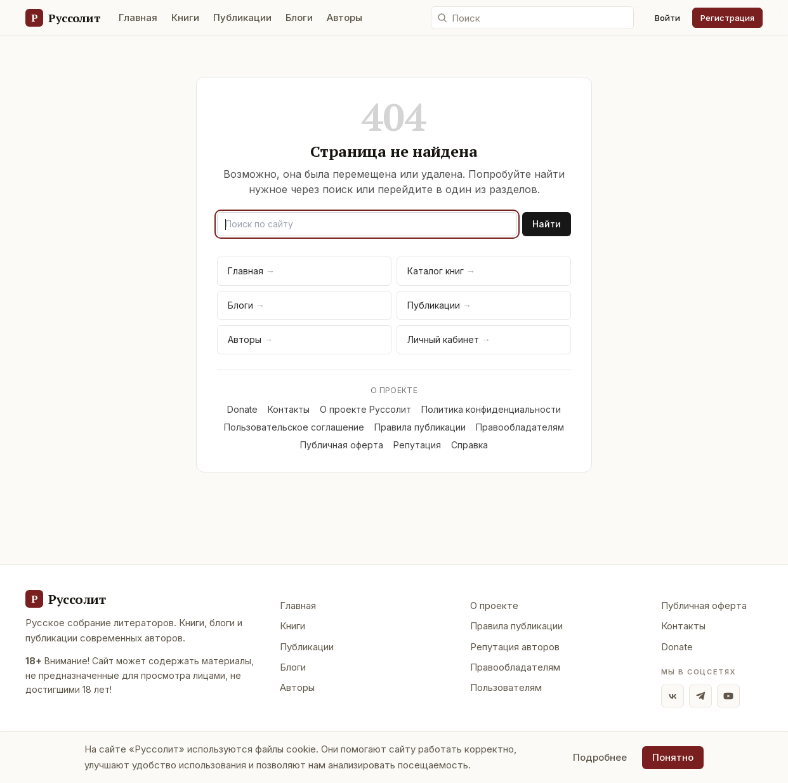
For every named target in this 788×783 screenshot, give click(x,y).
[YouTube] (728, 696)
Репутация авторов (515, 647)
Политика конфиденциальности (491, 409)
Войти (667, 18)
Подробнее (600, 757)
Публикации (242, 17)
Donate (242, 409)
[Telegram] (700, 696)
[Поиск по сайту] (532, 17)
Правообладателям (520, 427)
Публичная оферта (341, 444)
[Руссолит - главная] (65, 599)
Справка (469, 444)
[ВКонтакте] (672, 696)
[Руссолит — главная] (62, 18)
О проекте (494, 605)
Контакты (289, 409)
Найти (546, 223)
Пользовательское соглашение (294, 427)
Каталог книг (441, 270)
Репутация (417, 444)
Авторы (344, 17)
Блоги (299, 17)
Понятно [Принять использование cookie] (672, 757)
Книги (185, 17)
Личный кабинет (448, 339)
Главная (138, 17)
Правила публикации (420, 427)
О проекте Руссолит (365, 409)
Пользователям (506, 687)
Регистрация (727, 18)
